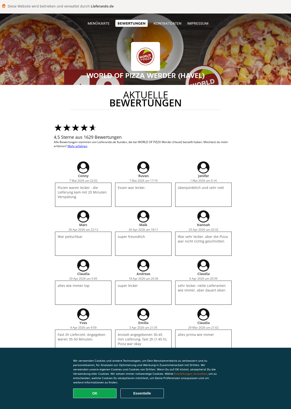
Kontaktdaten (167, 23)
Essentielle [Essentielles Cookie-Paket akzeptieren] (142, 393)
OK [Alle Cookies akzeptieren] (94, 393)
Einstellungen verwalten (190, 373)
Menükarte (99, 23)
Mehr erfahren (77, 146)
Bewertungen (132, 23)
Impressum (197, 23)
